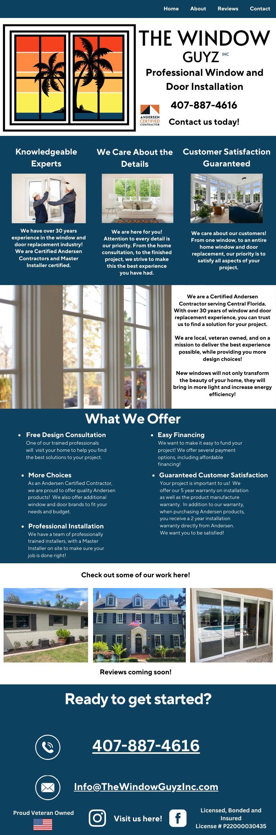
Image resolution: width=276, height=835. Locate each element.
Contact (260, 8)
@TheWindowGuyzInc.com (155, 787)
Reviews (227, 8)
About (198, 8)
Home (171, 8)
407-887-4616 (146, 745)
